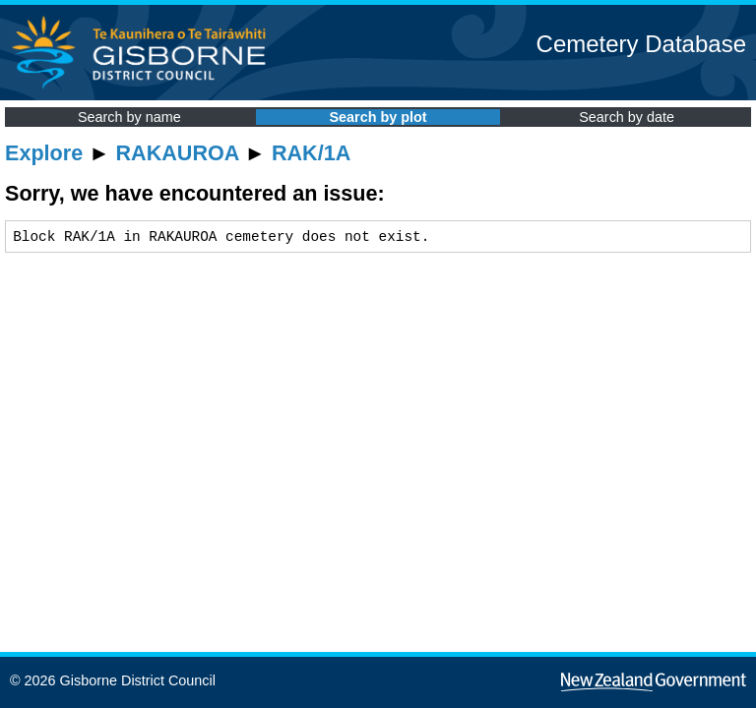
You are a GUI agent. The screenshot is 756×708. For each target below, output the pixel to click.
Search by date (626, 117)
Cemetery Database (641, 43)
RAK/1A (311, 153)
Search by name (129, 117)
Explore (44, 153)
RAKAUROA (177, 153)
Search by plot (377, 117)
